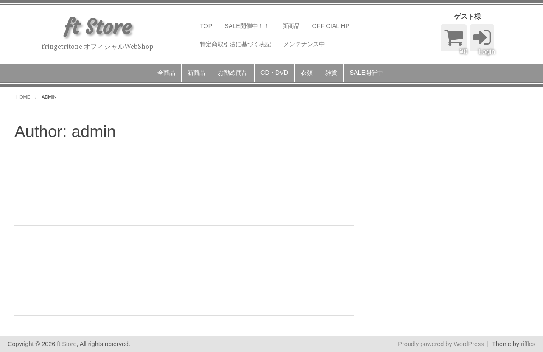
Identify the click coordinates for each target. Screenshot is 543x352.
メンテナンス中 (304, 44)
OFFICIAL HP (331, 26)
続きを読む (201, 206)
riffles (528, 344)
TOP (206, 26)
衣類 (307, 72)
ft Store (66, 344)
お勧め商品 (233, 72)
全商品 (166, 72)
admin (90, 189)
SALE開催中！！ (247, 26)
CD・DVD (274, 72)
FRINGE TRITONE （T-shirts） (127, 252)
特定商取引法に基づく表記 (235, 44)
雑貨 (331, 72)
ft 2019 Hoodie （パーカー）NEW (138, 162)
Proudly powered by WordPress (441, 344)
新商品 (291, 26)
